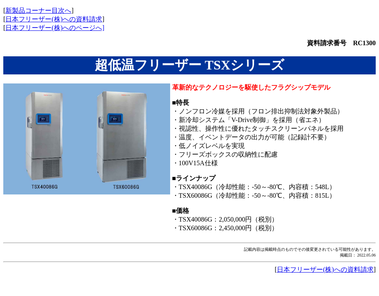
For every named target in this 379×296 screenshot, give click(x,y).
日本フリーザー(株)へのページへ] (54, 27)
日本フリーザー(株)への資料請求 (53, 19)
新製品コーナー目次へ (38, 10)
